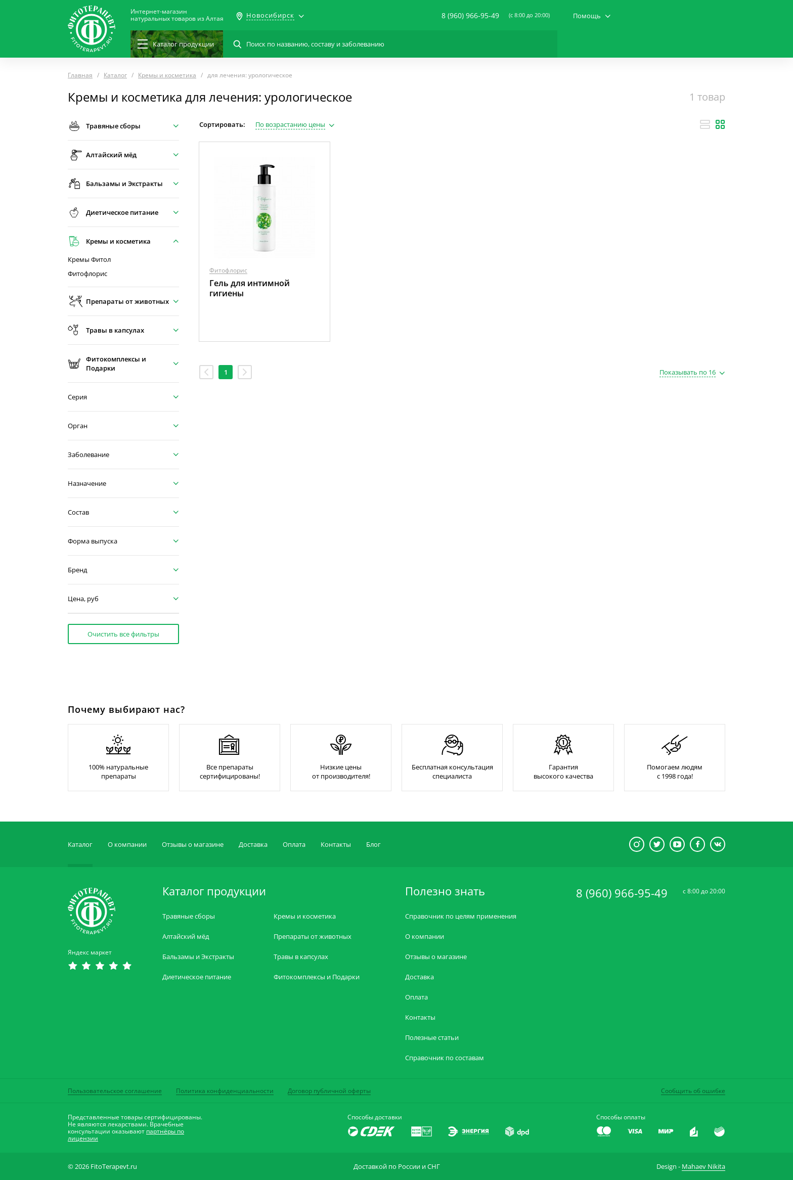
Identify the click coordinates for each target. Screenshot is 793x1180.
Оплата (294, 844)
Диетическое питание (196, 977)
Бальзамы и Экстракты (198, 956)
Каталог (80, 844)
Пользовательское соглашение (115, 1090)
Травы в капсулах (301, 956)
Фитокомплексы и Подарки (317, 977)
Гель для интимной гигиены (249, 288)
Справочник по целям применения (460, 916)
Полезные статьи (432, 1037)
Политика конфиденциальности (225, 1090)
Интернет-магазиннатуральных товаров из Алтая (177, 15)
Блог (373, 844)
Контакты (336, 844)
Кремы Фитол (89, 259)
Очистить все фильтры (123, 634)
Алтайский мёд (185, 936)
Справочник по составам (444, 1058)
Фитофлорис (87, 273)
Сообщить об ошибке (693, 1090)
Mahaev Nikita (703, 1166)
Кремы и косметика (305, 916)
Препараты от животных (312, 936)
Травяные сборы (188, 916)
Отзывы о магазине (193, 844)
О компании (127, 844)
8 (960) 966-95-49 (470, 15)
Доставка (253, 844)
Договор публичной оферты (329, 1090)
